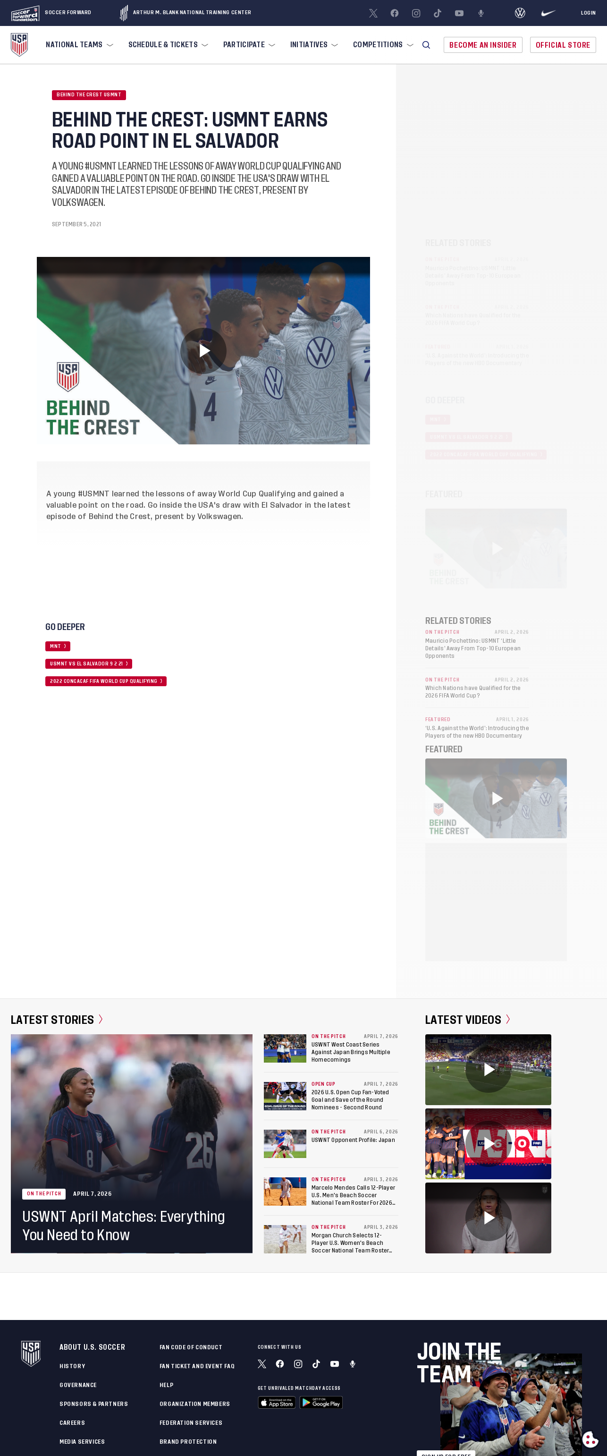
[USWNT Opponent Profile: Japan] (285, 1144)
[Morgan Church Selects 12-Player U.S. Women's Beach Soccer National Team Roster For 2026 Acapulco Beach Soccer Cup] (285, 1239)
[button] (426, 45)
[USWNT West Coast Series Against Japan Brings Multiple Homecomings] (285, 1048)
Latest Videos (467, 1019)
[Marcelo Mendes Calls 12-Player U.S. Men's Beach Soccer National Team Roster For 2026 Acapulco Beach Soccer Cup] (285, 1191)
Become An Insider (482, 45)
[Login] (588, 13)
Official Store (563, 45)
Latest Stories (57, 1019)
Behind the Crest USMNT (89, 95)
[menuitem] (78, 45)
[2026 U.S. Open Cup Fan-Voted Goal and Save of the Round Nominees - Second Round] (285, 1096)
